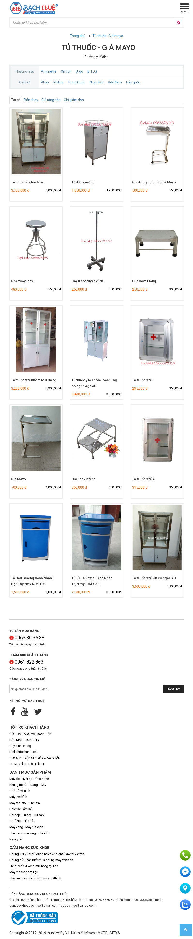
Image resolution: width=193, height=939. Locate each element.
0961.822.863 (26, 662)
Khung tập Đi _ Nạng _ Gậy (27, 785)
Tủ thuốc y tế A (143, 479)
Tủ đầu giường (83, 182)
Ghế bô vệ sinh (19, 791)
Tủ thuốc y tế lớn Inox (27, 182)
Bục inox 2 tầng (84, 479)
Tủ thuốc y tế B (143, 380)
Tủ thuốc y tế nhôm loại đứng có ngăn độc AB (94, 383)
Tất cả (16, 100)
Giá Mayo (18, 479)
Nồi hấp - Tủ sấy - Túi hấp (26, 815)
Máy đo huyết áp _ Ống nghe (29, 778)
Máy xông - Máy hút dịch (26, 827)
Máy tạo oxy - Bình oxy (24, 803)
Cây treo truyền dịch (87, 281)
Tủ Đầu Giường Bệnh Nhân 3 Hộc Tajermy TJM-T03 (32, 581)
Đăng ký (173, 689)
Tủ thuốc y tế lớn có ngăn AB (154, 578)
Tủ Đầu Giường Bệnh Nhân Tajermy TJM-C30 (92, 581)
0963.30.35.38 (26, 638)
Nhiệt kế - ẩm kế (20, 809)
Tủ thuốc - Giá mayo (108, 36)
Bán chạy (31, 100)
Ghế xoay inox (22, 281)
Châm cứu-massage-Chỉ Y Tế (29, 833)
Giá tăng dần (51, 100)
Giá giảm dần (74, 100)
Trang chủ (77, 36)
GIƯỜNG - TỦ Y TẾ (21, 821)
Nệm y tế (15, 839)
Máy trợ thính (18, 797)
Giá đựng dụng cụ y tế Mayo (154, 182)
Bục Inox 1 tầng (144, 281)
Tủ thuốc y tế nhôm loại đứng (33, 380)
